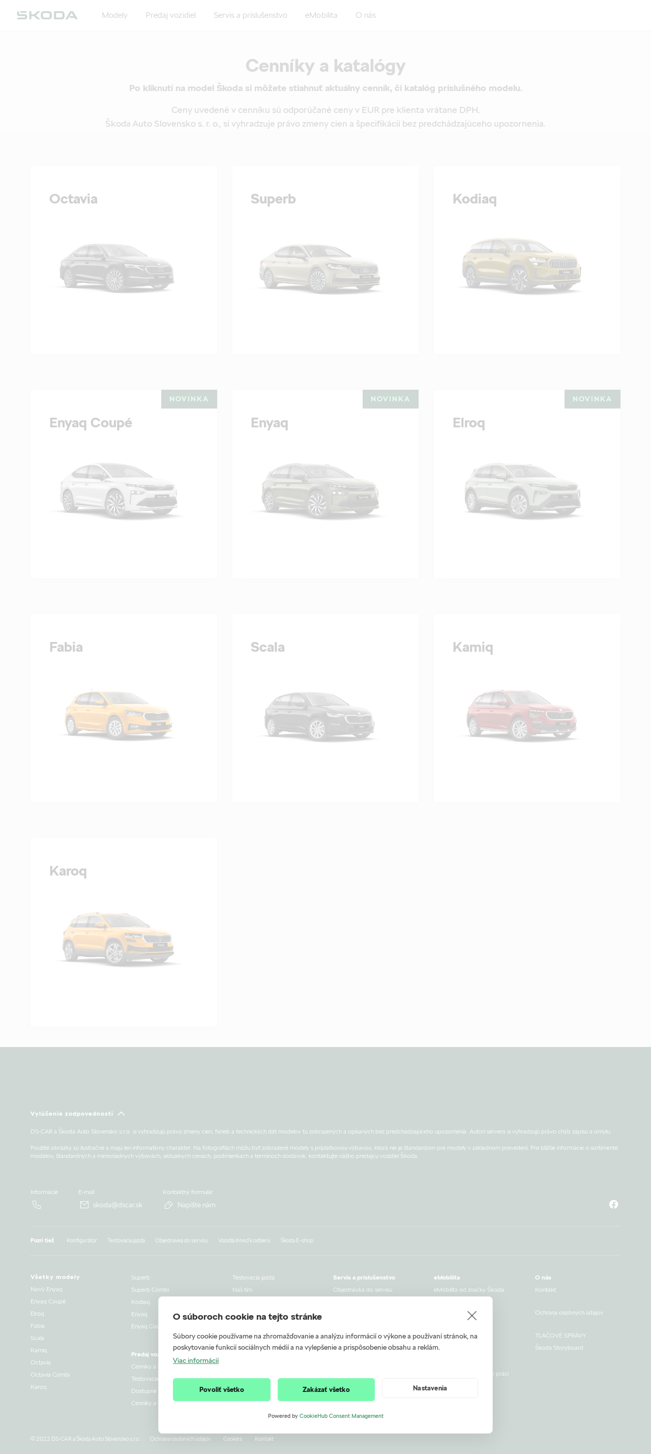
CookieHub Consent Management (341, 1415)
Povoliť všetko (221, 1389)
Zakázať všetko (326, 1389)
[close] (472, 1315)
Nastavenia (430, 1388)
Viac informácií (196, 1360)
